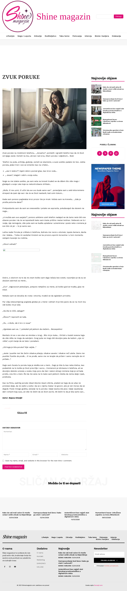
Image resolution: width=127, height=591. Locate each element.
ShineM (22, 412)
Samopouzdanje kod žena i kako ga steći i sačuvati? (113, 100)
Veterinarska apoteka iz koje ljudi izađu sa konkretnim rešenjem (113, 132)
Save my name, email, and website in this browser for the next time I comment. (38, 461)
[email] (109, 554)
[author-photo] (5, 517)
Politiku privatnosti (111, 566)
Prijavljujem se (109, 560)
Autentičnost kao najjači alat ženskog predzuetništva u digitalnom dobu (113, 110)
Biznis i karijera (64, 557)
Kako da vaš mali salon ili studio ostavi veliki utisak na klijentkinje (113, 89)
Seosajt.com (98, 585)
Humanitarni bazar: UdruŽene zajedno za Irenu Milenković (113, 121)
